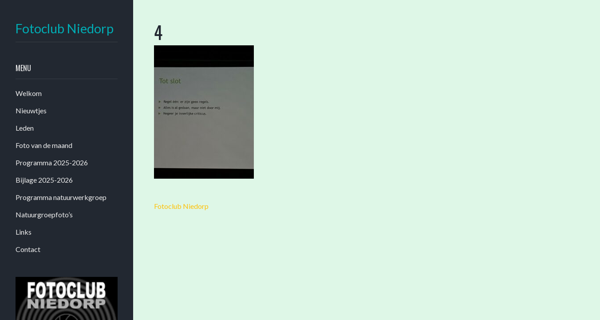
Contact (28, 249)
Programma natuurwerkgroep (61, 197)
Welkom (29, 93)
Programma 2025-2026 (52, 162)
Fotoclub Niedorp (65, 28)
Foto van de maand (44, 145)
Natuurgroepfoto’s (44, 214)
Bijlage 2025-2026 (44, 180)
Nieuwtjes (31, 110)
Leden (25, 128)
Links (24, 232)
